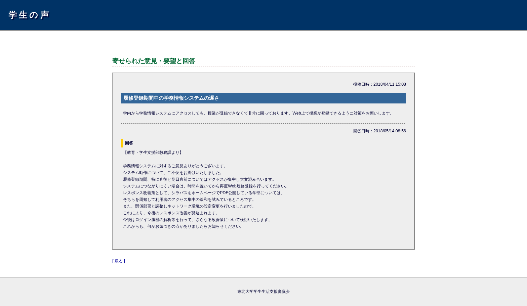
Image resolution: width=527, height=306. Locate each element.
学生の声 (29, 14)
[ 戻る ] (118, 261)
